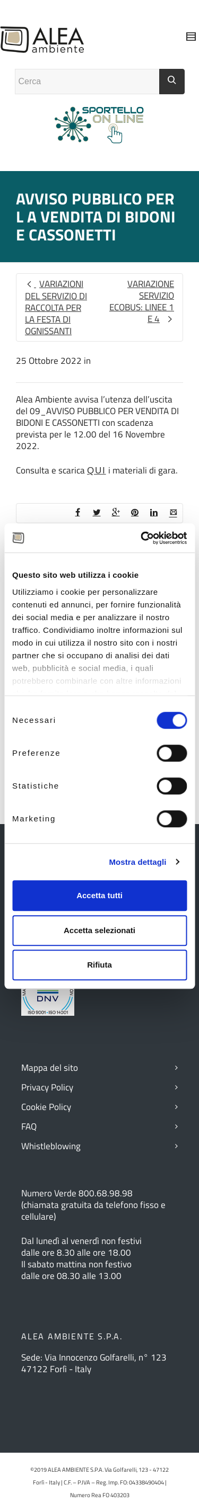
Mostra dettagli (137, 861)
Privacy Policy (47, 1087)
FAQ (29, 1126)
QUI (96, 471)
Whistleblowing (51, 1146)
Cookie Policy (46, 1107)
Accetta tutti (99, 895)
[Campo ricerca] (87, 81)
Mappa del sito (49, 1068)
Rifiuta (99, 964)
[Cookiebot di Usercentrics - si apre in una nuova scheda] (142, 538)
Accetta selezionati (99, 930)
